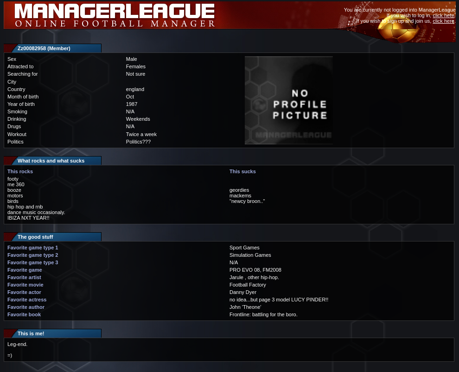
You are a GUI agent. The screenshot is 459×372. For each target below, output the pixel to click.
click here (443, 15)
